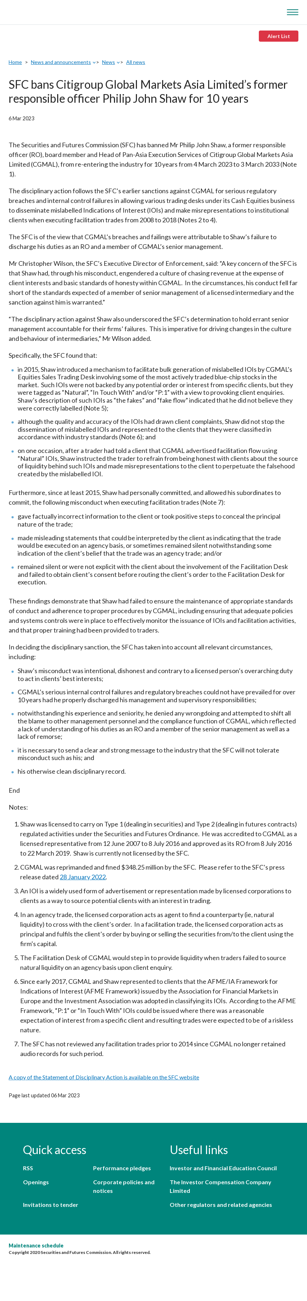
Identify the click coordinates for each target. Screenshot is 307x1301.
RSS (28, 1168)
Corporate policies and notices (124, 1186)
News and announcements (61, 62)
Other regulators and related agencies (221, 1204)
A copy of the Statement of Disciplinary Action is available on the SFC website (104, 1077)
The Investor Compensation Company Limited (220, 1186)
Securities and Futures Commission (25, 10)
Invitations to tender (50, 1204)
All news (135, 62)
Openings (36, 1182)
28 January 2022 (83, 877)
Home (15, 62)
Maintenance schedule (36, 1245)
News (108, 62)
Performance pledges (122, 1168)
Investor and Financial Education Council (223, 1168)
